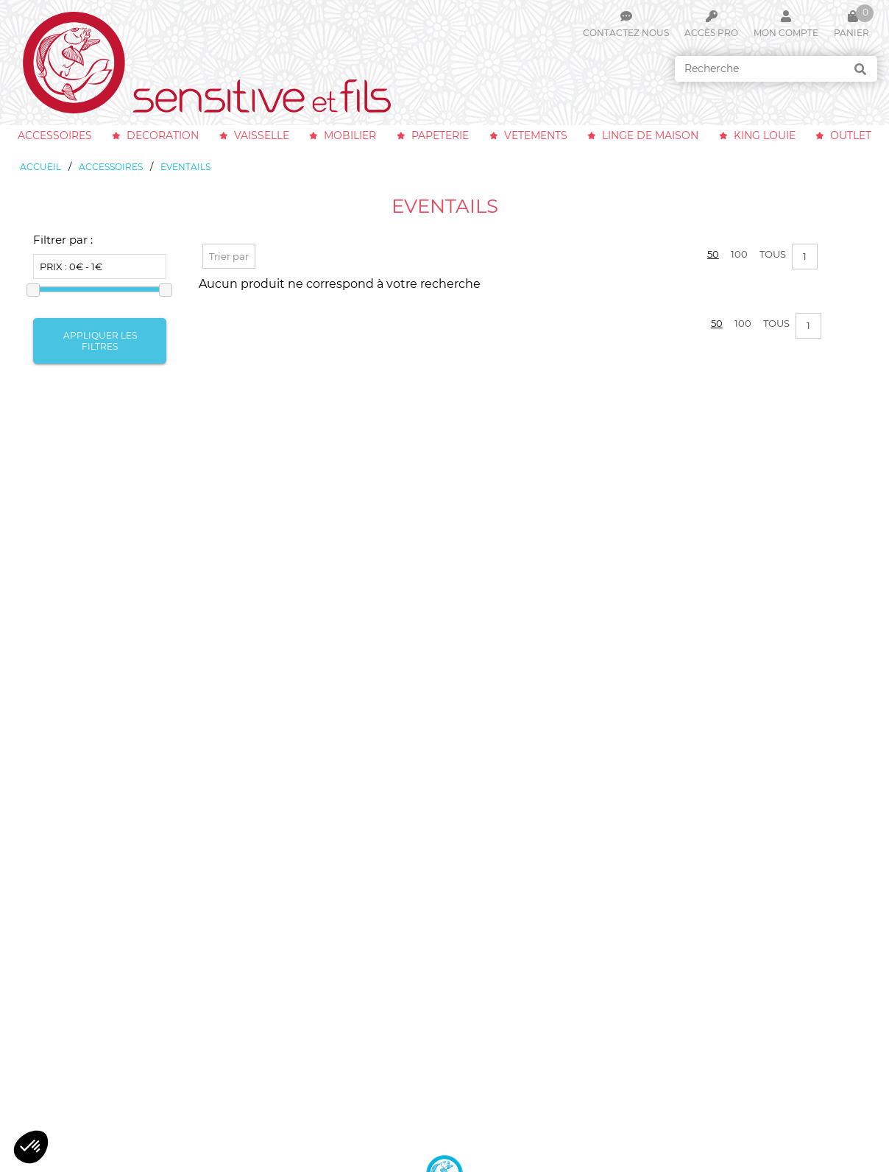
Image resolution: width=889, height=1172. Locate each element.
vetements (535, 135)
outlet (850, 135)
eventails (185, 166)
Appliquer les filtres (100, 341)
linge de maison (650, 135)
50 (713, 254)
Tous (772, 254)
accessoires (55, 135)
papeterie (440, 135)
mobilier (350, 135)
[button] (31, 1147)
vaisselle (261, 135)
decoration (163, 135)
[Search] (776, 69)
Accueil (40, 166)
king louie (765, 135)
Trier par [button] (229, 256)
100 (739, 254)
